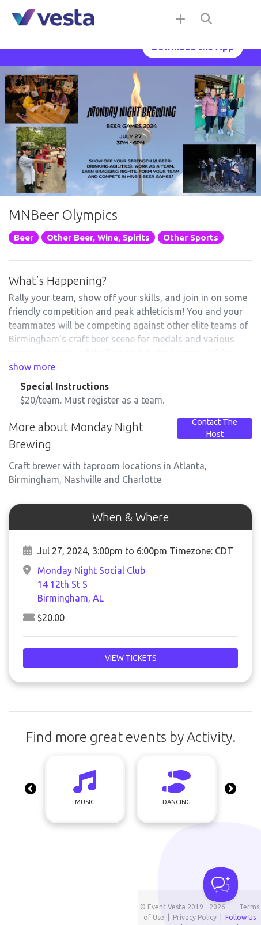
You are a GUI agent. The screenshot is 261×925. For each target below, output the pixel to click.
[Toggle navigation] (237, 18)
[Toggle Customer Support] (220, 884)
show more (32, 366)
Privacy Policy (195, 917)
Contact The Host (214, 428)
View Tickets (131, 658)
